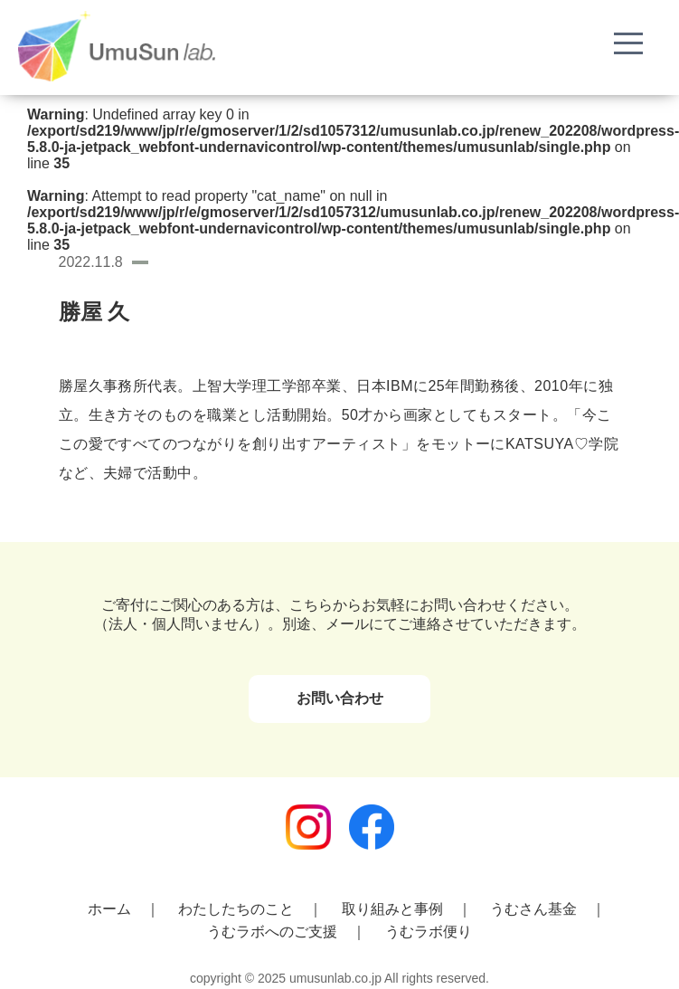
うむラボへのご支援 (272, 931)
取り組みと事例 (392, 909)
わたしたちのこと (236, 909)
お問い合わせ (340, 698)
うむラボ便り (428, 931)
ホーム (109, 909)
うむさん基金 (533, 909)
